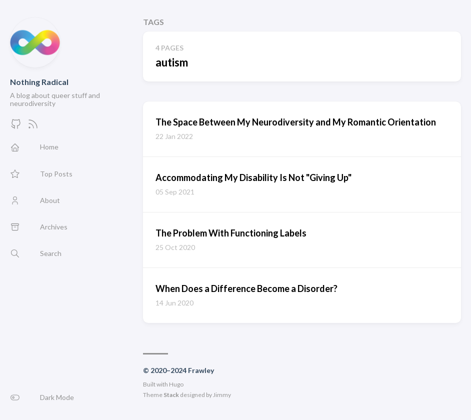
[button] (66, 397)
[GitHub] (16, 127)
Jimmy (222, 394)
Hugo (176, 384)
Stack (171, 394)
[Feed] (33, 127)
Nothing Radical (39, 81)
